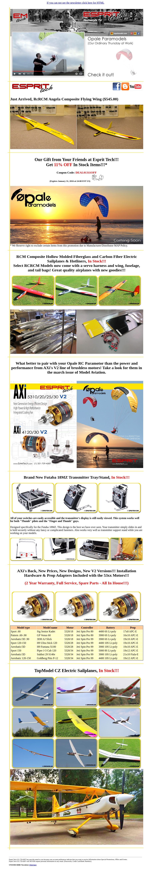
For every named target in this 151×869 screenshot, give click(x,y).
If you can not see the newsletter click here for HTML (75, 2)
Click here (32, 865)
